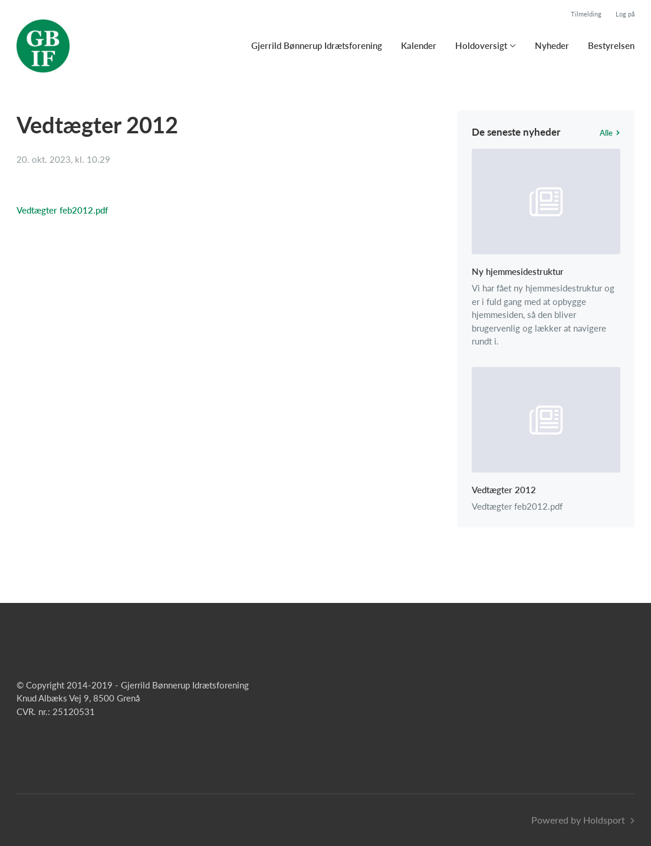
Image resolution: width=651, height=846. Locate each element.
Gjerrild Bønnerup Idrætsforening (316, 45)
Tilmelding (586, 14)
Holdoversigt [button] (481, 45)
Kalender (418, 45)
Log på (625, 14)
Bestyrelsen (611, 45)
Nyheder (552, 45)
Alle (610, 132)
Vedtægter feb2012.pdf (62, 210)
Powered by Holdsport (578, 819)
